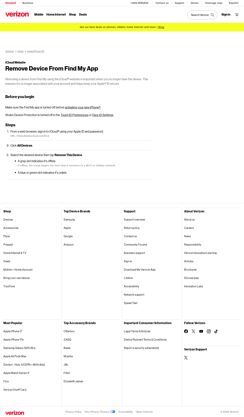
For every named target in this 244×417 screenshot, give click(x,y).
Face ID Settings (102, 114)
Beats (67, 347)
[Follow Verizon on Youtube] (201, 331)
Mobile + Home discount (17, 269)
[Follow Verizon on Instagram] (209, 331)
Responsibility (192, 244)
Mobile (38, 14)
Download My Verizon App (140, 269)
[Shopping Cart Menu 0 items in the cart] (237, 14)
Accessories (11, 227)
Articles (188, 260)
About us (189, 219)
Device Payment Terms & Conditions (145, 339)
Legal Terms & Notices (137, 330)
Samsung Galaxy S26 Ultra (19, 347)
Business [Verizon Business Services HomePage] (27, 3)
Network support (134, 294)
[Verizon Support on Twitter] (186, 357)
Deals (6, 260)
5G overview (191, 277)
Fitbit (67, 372)
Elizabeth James (73, 380)
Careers (189, 227)
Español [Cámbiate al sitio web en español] (233, 3)
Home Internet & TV (14, 252)
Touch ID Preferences (74, 114)
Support (179, 3)
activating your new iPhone (82, 106)
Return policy (132, 227)
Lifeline (128, 277)
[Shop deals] (161, 27)
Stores (195, 3)
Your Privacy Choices (99, 411)
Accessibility (131, 285)
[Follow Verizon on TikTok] (216, 331)
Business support (134, 252)
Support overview (134, 219)
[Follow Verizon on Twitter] (194, 331)
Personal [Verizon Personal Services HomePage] (10, 3)
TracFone (9, 285)
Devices (8, 219)
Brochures (190, 269)
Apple (67, 227)
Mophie (68, 355)
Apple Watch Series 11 (16, 372)
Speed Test (130, 302)
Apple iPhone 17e (13, 339)
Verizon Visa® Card (14, 389)
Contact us (162, 3)
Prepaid (8, 244)
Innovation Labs (193, 285)
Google (68, 235)
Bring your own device (16, 277)
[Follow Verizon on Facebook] (186, 331)
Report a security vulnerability (141, 347)
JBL (66, 364)
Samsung (69, 219)
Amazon (69, 244)
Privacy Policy (73, 411)
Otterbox (69, 330)
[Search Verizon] (202, 14)
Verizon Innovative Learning (200, 252)
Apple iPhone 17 (12, 330)
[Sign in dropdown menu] (225, 14)
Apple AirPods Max (15, 355)
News (187, 235)
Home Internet (56, 14)
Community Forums (135, 244)
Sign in (128, 260)
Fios (6, 380)
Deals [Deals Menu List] (83, 14)
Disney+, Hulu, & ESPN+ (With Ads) (24, 364)
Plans (6, 235)
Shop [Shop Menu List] (72, 14)
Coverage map (213, 3)
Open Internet (144, 411)
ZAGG (67, 339)
